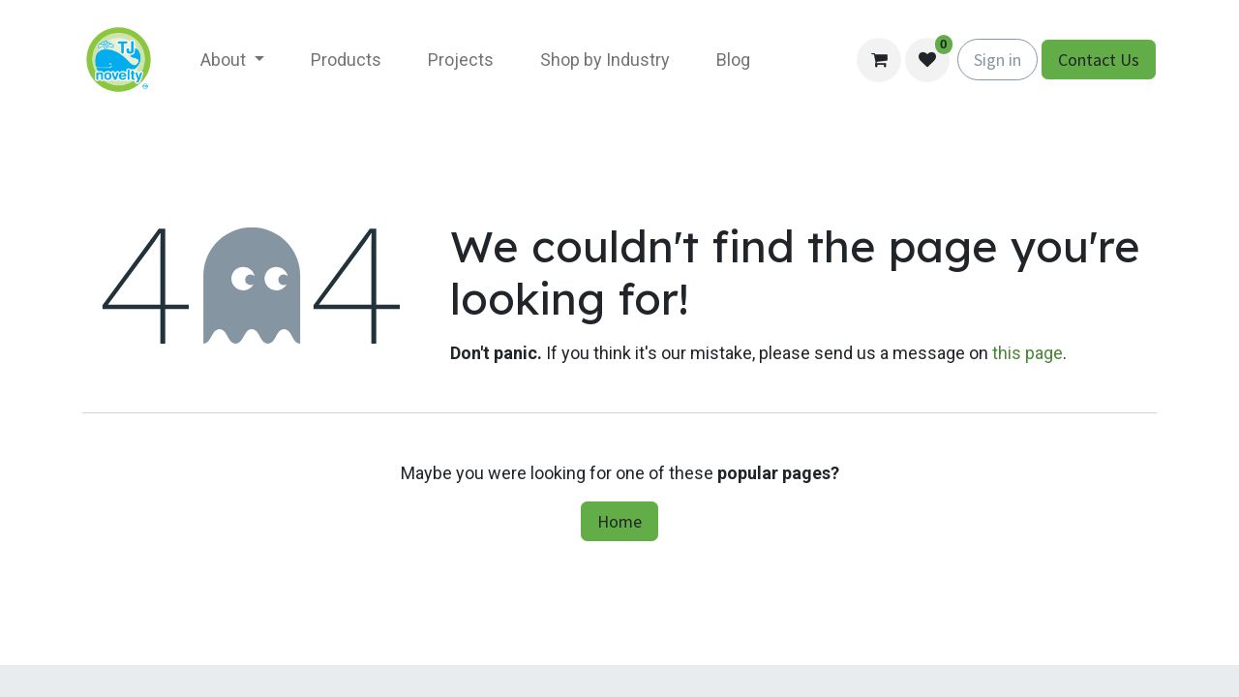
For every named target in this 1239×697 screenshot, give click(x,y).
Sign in (997, 59)
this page (1027, 353)
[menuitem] (232, 59)
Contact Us (1098, 59)
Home (619, 521)
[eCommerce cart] (879, 60)
